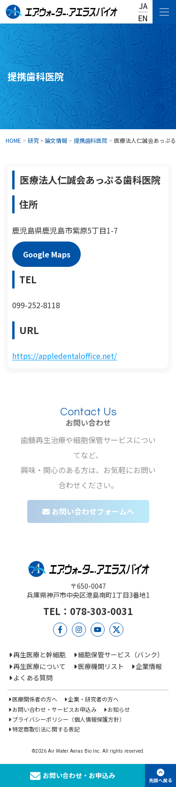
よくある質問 (33, 677)
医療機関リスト (101, 666)
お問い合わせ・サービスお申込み (54, 709)
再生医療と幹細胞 (39, 654)
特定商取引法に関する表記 (46, 729)
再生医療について (39, 666)
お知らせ (118, 709)
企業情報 (149, 666)
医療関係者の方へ (34, 699)
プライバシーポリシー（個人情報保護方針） (68, 719)
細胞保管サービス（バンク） (121, 654)
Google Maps (46, 254)
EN (143, 17)
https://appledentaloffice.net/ (64, 355)
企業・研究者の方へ (93, 699)
